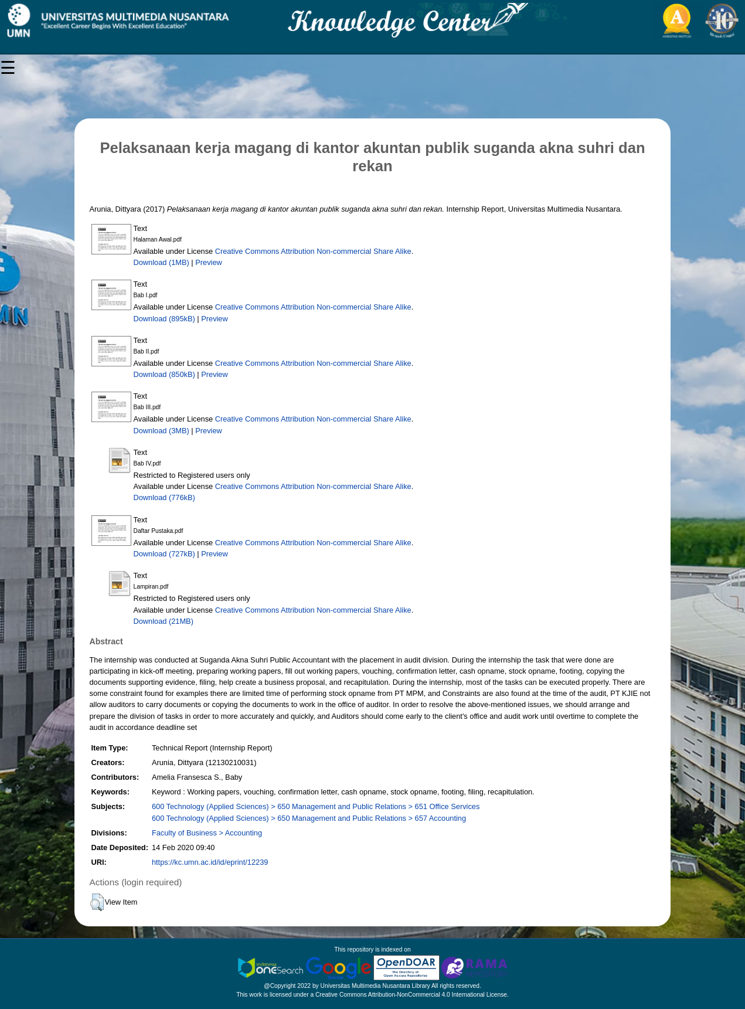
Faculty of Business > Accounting (207, 832)
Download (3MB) (161, 430)
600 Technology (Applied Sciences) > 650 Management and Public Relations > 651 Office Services (315, 806)
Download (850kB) (164, 374)
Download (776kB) (164, 497)
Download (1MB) (161, 262)
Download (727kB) (164, 553)
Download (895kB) (164, 318)
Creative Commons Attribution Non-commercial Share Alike (313, 251)
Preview (208, 262)
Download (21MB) (163, 621)
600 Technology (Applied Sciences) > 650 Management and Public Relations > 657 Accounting (309, 818)
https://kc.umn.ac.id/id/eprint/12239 (210, 862)
